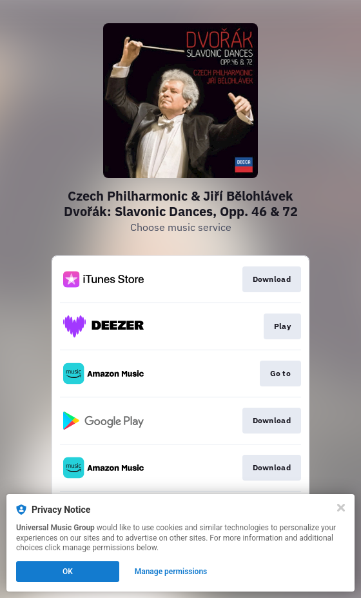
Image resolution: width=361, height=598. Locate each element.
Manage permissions (171, 571)
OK (68, 571)
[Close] (341, 507)
